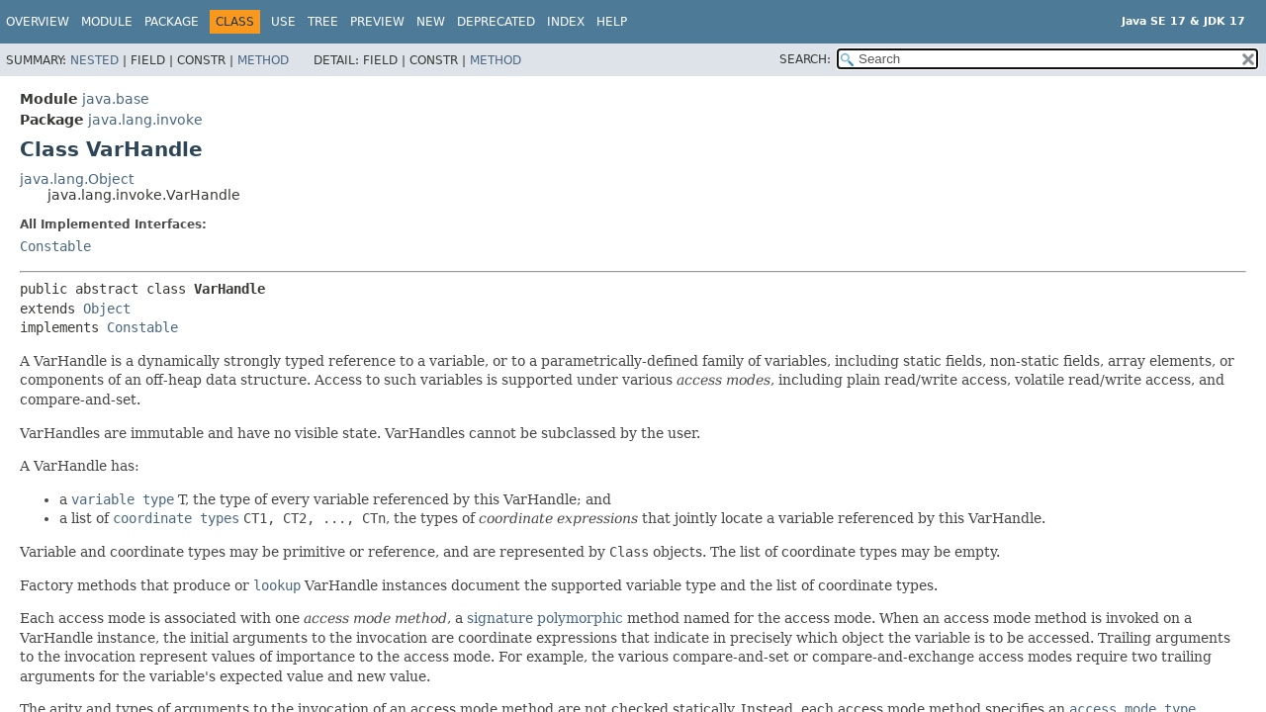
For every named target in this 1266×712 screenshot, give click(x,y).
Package (171, 22)
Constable (55, 246)
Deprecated (496, 22)
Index (566, 22)
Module (107, 22)
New (430, 22)
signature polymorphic (545, 618)
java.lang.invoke (145, 120)
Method (263, 60)
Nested (94, 60)
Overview (37, 22)
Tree (323, 22)
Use (283, 22)
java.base (115, 99)
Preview (377, 22)
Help (611, 22)
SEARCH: (805, 59)
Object (107, 308)
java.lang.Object (77, 179)
